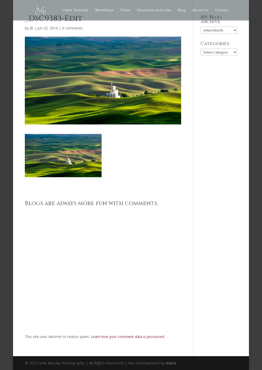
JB (31, 28)
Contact (222, 10)
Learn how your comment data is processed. (128, 336)
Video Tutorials (75, 10)
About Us (200, 10)
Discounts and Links (154, 10)
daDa (171, 362)
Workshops (104, 10)
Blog (182, 10)
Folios (125, 10)
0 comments (72, 28)
